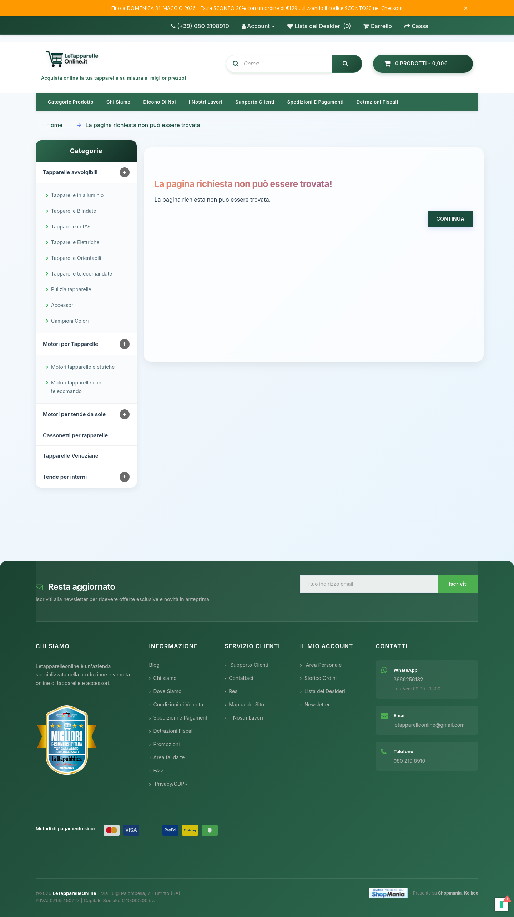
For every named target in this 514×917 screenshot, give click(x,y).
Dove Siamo (165, 692)
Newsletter (315, 705)
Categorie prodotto (71, 102)
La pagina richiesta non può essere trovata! (144, 125)
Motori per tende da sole (74, 414)
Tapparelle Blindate (73, 211)
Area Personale (321, 665)
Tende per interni (65, 477)
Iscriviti (458, 584)
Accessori (63, 305)
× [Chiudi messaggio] (466, 8)
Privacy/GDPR (168, 784)
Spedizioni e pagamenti (315, 102)
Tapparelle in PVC (72, 227)
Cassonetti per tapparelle (75, 435)
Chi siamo (118, 102)
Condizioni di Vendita (176, 705)
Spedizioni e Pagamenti (179, 718)
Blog (154, 665)
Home (54, 125)
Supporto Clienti (246, 665)
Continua (450, 219)
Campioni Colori (70, 321)
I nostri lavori (205, 102)
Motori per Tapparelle (70, 344)
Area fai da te (167, 758)
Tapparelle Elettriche (75, 243)
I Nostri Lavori (244, 718)
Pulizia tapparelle (71, 290)
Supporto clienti (254, 102)
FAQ (156, 771)
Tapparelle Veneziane (71, 456)
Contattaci (239, 678)
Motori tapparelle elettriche (83, 367)
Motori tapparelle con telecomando (76, 387)
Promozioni (164, 744)
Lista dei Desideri (322, 692)
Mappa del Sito (244, 705)
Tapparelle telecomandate (81, 274)
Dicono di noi (159, 102)
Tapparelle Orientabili (76, 258)
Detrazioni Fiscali (377, 102)
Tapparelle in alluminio (77, 195)
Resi (232, 692)
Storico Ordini (318, 678)
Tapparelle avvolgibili (70, 172)
